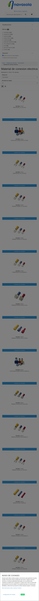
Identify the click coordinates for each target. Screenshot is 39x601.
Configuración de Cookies (9, 594)
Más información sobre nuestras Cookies (11, 588)
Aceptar (22, 594)
